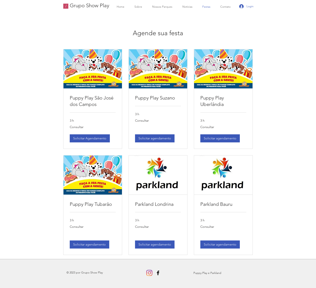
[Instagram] (149, 273)
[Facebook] (158, 273)
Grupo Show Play (89, 5)
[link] (93, 101)
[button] (90, 138)
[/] (65, 6)
